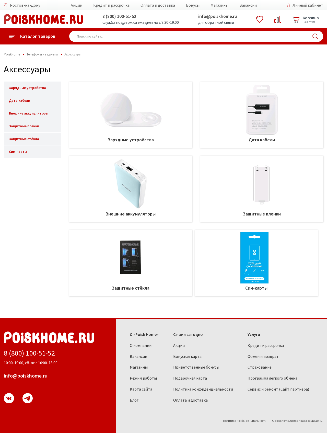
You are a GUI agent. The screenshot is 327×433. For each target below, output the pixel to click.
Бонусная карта (187, 356)
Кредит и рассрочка (111, 5)
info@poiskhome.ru (217, 16)
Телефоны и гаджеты (42, 54)
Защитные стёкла (24, 138)
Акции (76, 5)
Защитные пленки (24, 126)
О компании (140, 345)
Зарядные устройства (27, 87)
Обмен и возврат (263, 356)
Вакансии (248, 5)
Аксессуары (72, 54)
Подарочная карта (190, 378)
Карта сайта (141, 389)
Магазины (219, 5)
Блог (134, 400)
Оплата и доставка (158, 5)
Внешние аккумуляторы (28, 113)
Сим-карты (18, 151)
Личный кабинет (308, 5)
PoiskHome (12, 54)
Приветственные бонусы (196, 367)
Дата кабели (19, 100)
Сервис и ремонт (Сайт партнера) (278, 389)
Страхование (260, 367)
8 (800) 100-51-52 (119, 16)
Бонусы (193, 5)
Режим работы (143, 378)
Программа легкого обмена (272, 378)
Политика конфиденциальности (203, 389)
